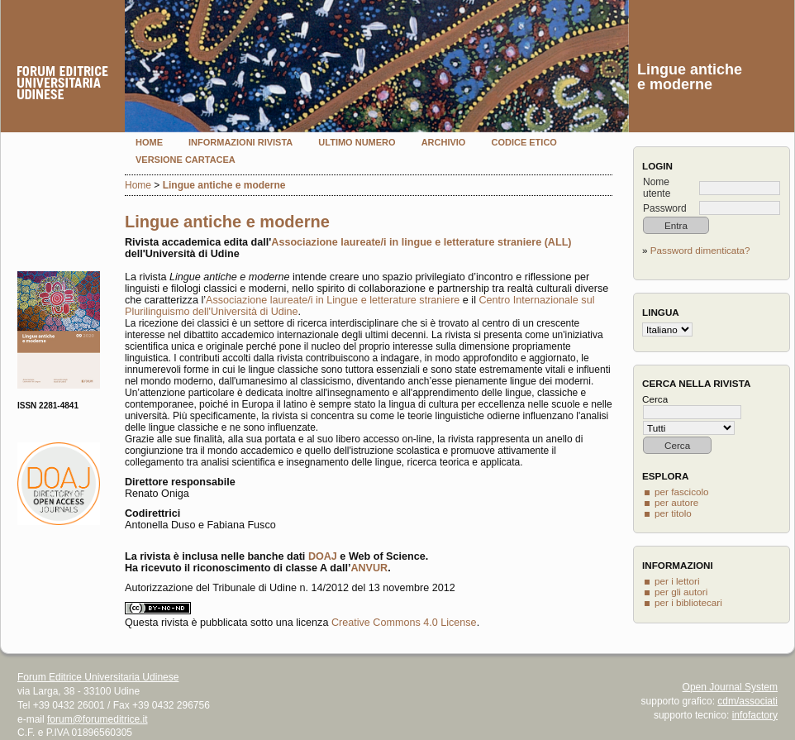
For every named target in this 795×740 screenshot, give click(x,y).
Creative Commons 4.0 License (404, 622)
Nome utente (656, 187)
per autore (676, 502)
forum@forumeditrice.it (97, 719)
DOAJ (322, 556)
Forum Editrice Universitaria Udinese (98, 677)
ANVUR (369, 568)
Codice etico (523, 142)
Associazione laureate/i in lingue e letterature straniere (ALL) (421, 242)
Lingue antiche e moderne (224, 185)
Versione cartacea (186, 160)
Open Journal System (730, 687)
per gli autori (681, 591)
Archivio (443, 142)
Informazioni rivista (240, 142)
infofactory (755, 715)
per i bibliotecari (688, 602)
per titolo (673, 513)
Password (665, 208)
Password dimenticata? (700, 250)
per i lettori (677, 580)
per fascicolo (682, 491)
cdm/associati (747, 701)
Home (149, 142)
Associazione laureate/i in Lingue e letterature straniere (332, 300)
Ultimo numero (356, 142)
